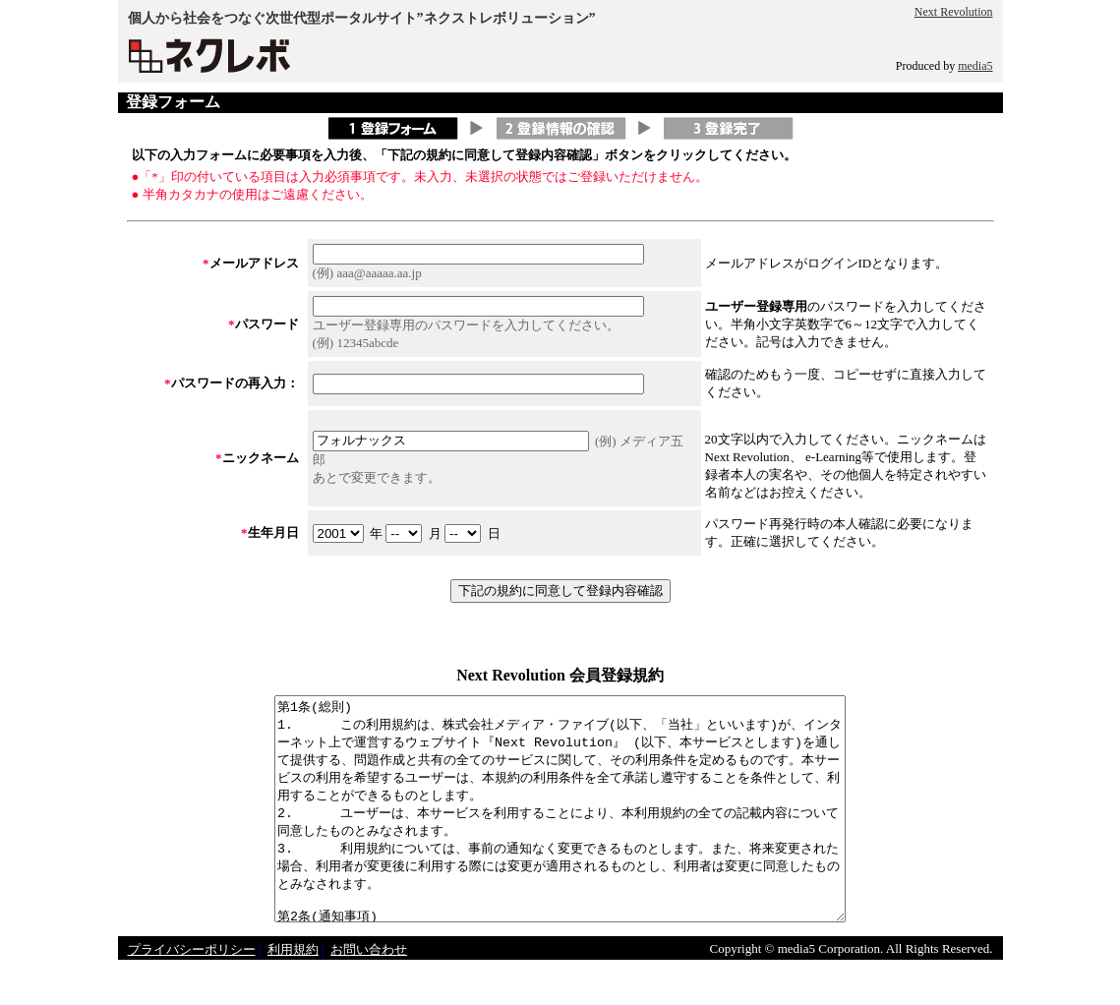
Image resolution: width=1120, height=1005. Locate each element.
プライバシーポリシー (192, 993)
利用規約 (293, 993)
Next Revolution (953, 12)
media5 (975, 66)
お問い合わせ (368, 993)
